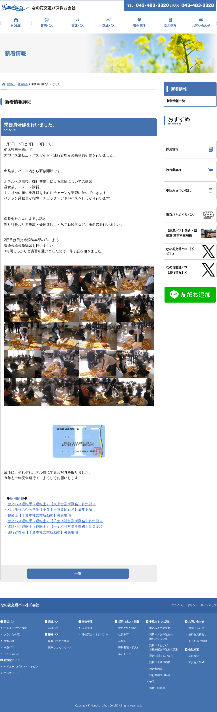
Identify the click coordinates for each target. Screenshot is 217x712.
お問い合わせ (201, 25)
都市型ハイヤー (13, 660)
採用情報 (170, 25)
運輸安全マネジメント (95, 634)
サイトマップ (209, 605)
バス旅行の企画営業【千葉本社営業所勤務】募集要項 (49, 509)
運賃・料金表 (157, 688)
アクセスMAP (196, 662)
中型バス (9, 647)
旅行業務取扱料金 (159, 675)
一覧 (77, 573)
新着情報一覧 (175, 101)
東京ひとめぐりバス (60, 647)
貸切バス (47, 25)
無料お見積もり (197, 634)
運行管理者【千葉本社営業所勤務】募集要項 (42, 532)
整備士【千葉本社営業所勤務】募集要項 (39, 515)
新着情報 (23, 84)
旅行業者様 (173, 170)
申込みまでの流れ (178, 190)
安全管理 (139, 25)
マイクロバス (12, 654)
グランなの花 (12, 634)
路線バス (108, 25)
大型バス (9, 641)
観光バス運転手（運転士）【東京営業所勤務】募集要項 (51, 504)
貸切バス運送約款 (159, 662)
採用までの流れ (127, 628)
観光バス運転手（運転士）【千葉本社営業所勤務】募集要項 (55, 521)
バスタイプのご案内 (16, 628)
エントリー (124, 654)
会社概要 (193, 649)
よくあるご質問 (197, 641)
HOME (16, 25)
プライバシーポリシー (184, 605)
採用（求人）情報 (128, 621)
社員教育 (123, 634)
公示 (152, 681)
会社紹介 (123, 641)
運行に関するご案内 (161, 656)
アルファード (12, 673)
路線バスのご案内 (58, 641)
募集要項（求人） (128, 647)
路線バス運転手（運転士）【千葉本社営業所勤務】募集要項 (55, 526)
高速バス (77, 25)
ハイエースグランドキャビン (21, 666)
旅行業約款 (156, 669)
